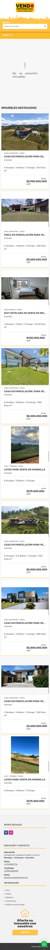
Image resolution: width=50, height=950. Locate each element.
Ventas (8, 894)
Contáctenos (10, 901)
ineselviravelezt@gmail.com (16, 877)
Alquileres (9, 897)
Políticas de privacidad (14, 904)
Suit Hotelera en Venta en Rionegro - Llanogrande (25, 313)
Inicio (7, 890)
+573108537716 (10, 864)
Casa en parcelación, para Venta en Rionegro (25, 391)
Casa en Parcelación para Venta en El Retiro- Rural (25, 156)
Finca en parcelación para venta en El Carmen (25, 235)
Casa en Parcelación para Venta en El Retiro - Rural (25, 544)
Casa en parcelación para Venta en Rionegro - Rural (25, 701)
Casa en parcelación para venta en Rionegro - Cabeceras (25, 623)
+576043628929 (11, 871)
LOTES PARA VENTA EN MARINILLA (24, 469)
